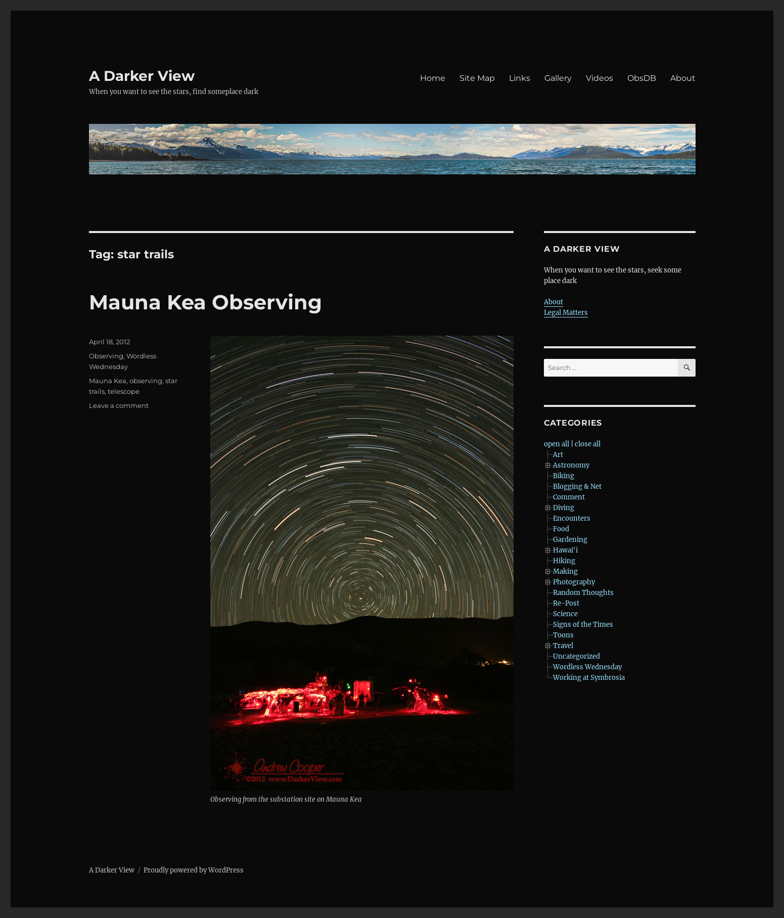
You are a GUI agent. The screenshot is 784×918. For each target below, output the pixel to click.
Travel (563, 645)
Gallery (558, 78)
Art (558, 454)
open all (556, 444)
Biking (563, 476)
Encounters (571, 518)
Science (565, 614)
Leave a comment (119, 405)
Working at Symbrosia (589, 677)
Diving (563, 507)
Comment (569, 497)
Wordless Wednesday (587, 667)
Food (561, 529)
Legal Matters (566, 312)
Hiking (564, 561)
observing (145, 381)
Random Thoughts (583, 592)
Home (432, 78)
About (683, 78)
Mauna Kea (107, 381)
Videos (599, 78)
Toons (563, 635)
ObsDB (641, 78)
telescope (124, 391)
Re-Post (566, 603)
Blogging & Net (577, 486)
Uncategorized (576, 656)
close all (588, 444)
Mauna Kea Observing (205, 302)
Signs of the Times (583, 624)
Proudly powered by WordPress (194, 870)
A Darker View (142, 75)
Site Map (477, 78)
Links (519, 78)
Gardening (570, 539)
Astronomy (571, 465)
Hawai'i (565, 550)
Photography (574, 582)
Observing (106, 356)
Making (565, 571)
